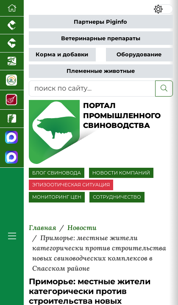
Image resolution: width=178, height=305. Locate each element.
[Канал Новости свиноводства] (12, 138)
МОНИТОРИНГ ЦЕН (56, 197)
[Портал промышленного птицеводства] (12, 25)
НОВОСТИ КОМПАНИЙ (121, 173)
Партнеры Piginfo (100, 22)
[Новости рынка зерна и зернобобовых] (12, 119)
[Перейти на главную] (12, 8)
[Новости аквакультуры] (12, 61)
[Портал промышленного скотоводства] (12, 43)
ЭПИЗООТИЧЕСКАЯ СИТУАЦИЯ (71, 185)
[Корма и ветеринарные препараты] (12, 80)
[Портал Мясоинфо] (12, 100)
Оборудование (139, 54)
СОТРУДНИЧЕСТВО (117, 197)
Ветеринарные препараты (100, 38)
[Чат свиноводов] (12, 157)
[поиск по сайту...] (92, 88)
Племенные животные (101, 71)
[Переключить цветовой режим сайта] (163, 9)
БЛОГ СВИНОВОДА (56, 173)
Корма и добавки (62, 54)
